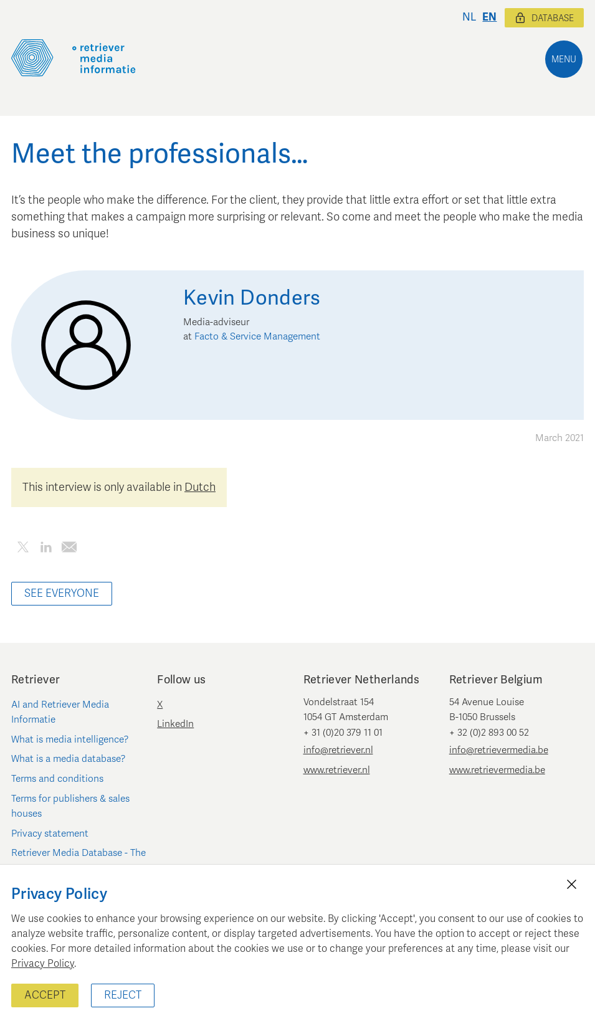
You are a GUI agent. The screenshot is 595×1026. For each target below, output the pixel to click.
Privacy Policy (42, 963)
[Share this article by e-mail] (68, 549)
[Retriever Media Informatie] (73, 58)
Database (544, 18)
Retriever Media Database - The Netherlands (78, 860)
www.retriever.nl (336, 770)
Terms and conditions (57, 778)
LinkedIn (175, 723)
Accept (44, 995)
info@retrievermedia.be (498, 750)
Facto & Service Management (257, 336)
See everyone (61, 593)
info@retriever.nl (338, 750)
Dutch (200, 487)
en (489, 17)
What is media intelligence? (70, 739)
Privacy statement (49, 833)
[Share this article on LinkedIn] (45, 549)
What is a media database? (68, 758)
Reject (122, 995)
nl (469, 17)
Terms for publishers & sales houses (70, 806)
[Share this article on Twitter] (22, 549)
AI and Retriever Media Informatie (60, 712)
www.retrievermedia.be (497, 770)
